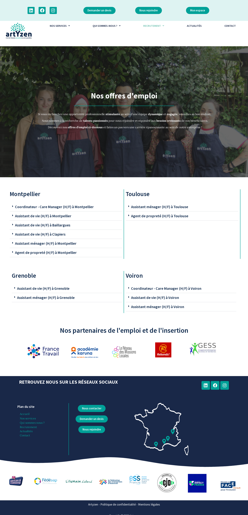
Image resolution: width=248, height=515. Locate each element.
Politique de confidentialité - (119, 504)
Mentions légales (149, 504)
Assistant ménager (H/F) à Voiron (157, 306)
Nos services (28, 418)
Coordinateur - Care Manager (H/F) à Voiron (166, 288)
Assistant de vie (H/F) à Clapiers (40, 234)
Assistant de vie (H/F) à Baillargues (42, 225)
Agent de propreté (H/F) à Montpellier (46, 252)
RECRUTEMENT (153, 25)
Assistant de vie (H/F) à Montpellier (43, 215)
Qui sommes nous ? (32, 422)
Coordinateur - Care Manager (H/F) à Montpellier (54, 206)
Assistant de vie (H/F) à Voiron (155, 297)
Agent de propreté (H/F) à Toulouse (159, 215)
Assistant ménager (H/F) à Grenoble (46, 297)
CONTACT (230, 25)
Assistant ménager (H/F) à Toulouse (159, 206)
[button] (59, 26)
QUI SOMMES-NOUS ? (107, 25)
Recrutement (28, 427)
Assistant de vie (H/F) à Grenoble (43, 288)
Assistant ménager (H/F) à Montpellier (45, 243)
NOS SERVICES (60, 25)
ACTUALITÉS (194, 25)
